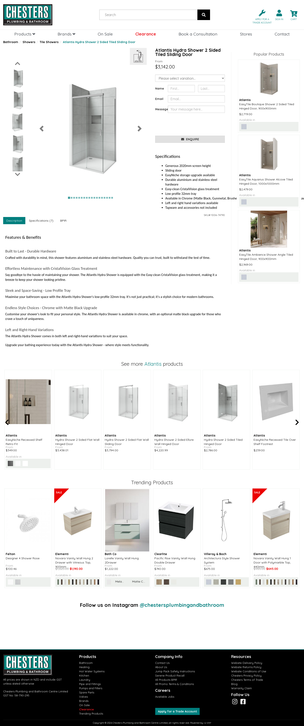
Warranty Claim (241, 688)
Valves (83, 696)
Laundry (84, 679)
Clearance (145, 34)
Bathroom (10, 42)
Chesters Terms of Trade (247, 679)
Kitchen (84, 675)
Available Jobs (164, 696)
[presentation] (200, 124)
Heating (84, 667)
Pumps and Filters (90, 688)
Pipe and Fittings (90, 684)
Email (159, 99)
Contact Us (162, 663)
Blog (234, 684)
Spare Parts (86, 692)
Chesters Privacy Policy (246, 675)
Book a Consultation (198, 34)
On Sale (105, 34)
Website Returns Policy (246, 667)
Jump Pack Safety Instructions (175, 671)
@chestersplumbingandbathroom (182, 605)
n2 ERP (207, 723)
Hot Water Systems (91, 671)
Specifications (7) (41, 220)
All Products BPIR (166, 679)
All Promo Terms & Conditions (174, 684)
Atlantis (153, 364)
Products (24, 34)
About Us (161, 667)
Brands (66, 34)
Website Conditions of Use (248, 671)
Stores (246, 34)
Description (14, 220)
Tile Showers (49, 42)
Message (160, 109)
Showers (29, 42)
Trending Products (91, 713)
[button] (260, 16)
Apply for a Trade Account (177, 711)
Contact (282, 34)
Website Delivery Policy (246, 663)
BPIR (63, 220)
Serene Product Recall (170, 675)
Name (159, 88)
